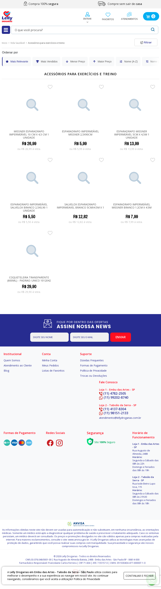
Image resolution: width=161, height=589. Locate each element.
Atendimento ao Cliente (18, 365)
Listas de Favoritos (53, 370)
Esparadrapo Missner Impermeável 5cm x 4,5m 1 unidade (131, 134)
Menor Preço (75, 61)
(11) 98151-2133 (113, 413)
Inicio (4, 42)
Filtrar (146, 42)
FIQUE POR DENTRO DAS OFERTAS (88, 324)
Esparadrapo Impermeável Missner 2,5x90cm (80, 133)
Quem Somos (12, 360)
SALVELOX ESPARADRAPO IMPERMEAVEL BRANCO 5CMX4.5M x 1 (80, 206)
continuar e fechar (139, 575)
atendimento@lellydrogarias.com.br (120, 418)
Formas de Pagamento (94, 365)
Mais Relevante (16, 61)
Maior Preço (101, 61)
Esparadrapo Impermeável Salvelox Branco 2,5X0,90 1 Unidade (29, 207)
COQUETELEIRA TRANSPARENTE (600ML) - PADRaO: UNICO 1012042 (29, 279)
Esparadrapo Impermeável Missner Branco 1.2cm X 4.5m (131, 206)
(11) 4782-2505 (112, 393)
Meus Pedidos (50, 365)
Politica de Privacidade (87, 579)
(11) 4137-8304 (112, 409)
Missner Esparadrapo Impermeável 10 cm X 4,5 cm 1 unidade (29, 134)
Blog (6, 370)
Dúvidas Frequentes (92, 360)
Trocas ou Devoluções (93, 375)
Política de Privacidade (93, 370)
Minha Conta (49, 360)
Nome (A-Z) (128, 61)
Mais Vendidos (47, 61)
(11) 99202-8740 (113, 397)
